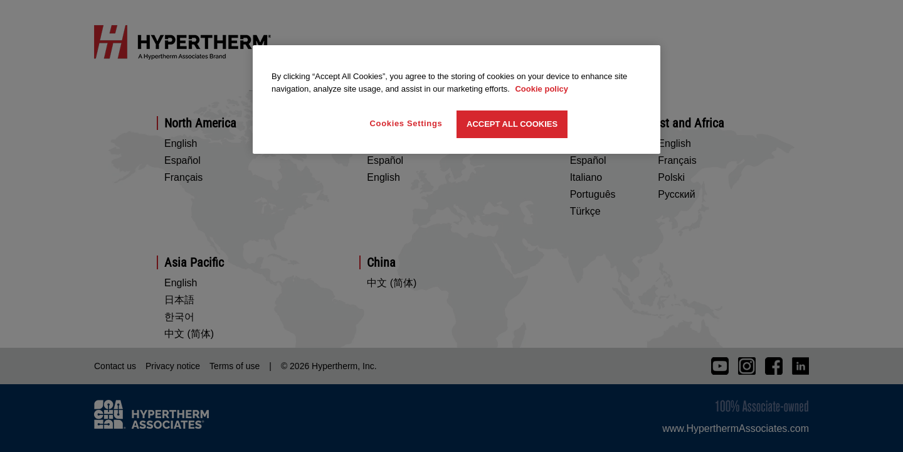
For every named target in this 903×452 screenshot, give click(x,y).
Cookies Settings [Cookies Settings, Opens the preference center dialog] (406, 123)
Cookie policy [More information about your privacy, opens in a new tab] (541, 89)
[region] (456, 99)
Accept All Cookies (512, 124)
